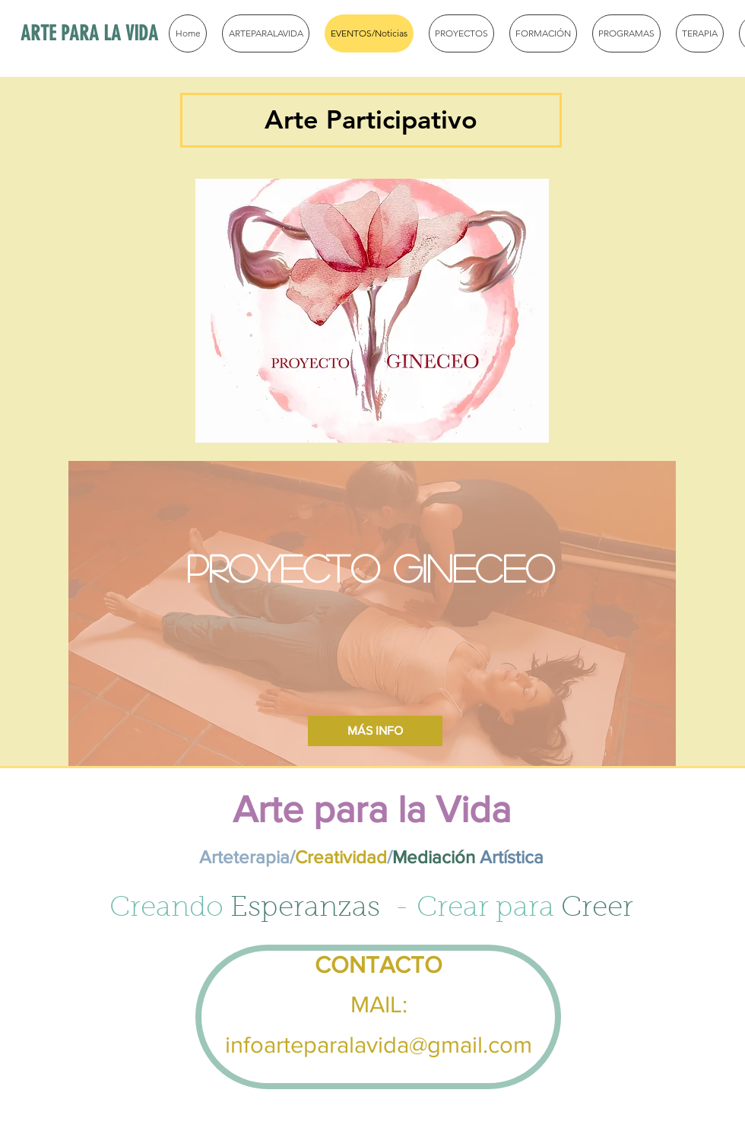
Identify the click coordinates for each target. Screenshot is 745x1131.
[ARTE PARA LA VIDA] (124, 34)
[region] (372, 311)
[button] (371, 120)
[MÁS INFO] (375, 731)
